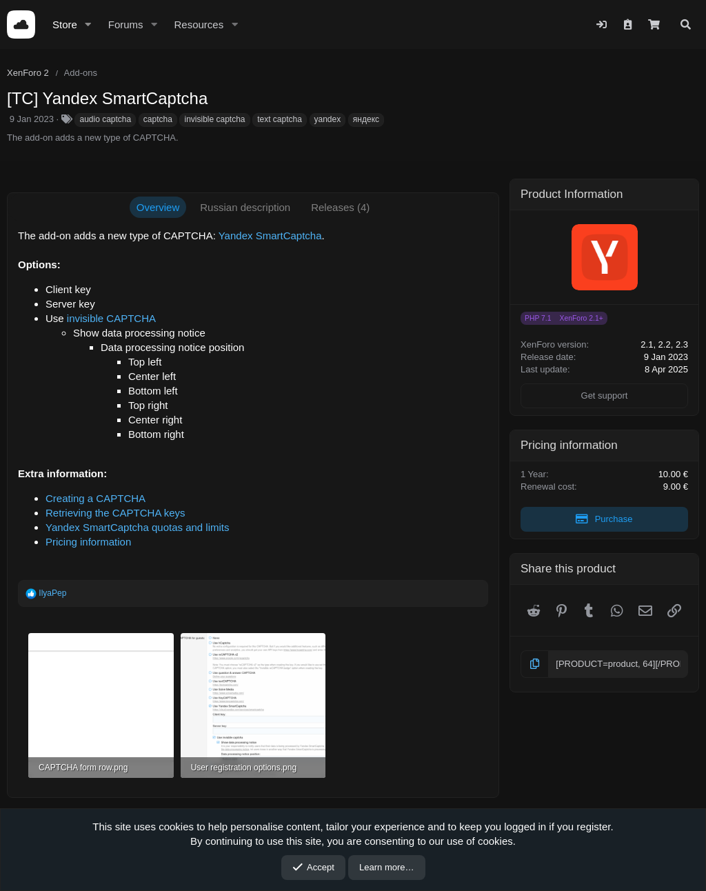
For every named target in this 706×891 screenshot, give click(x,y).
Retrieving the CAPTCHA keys (115, 513)
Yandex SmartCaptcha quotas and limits (138, 527)
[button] (88, 24)
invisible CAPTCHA (111, 318)
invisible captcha (214, 119)
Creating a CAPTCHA (95, 498)
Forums (125, 24)
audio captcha (105, 119)
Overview (158, 207)
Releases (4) (340, 207)
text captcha (279, 119)
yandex (327, 119)
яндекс (366, 119)
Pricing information (88, 542)
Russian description (245, 207)
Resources (198, 24)
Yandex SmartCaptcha (270, 235)
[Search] (685, 24)
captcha (157, 119)
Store (64, 24)
